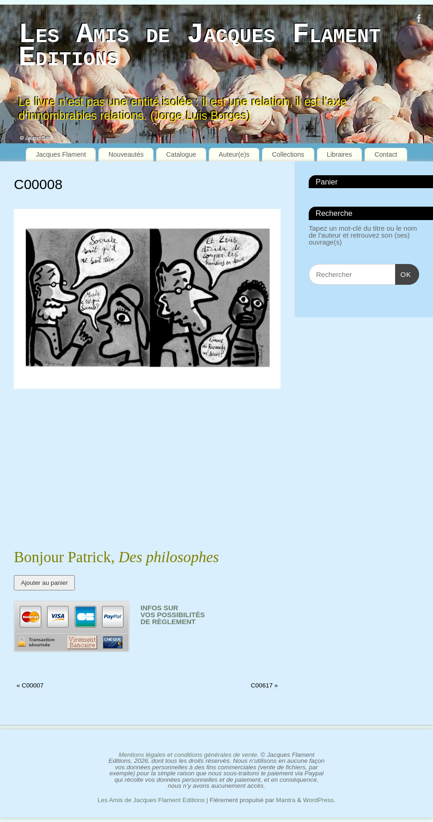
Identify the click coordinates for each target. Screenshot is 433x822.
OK (403, 274)
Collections (288, 154)
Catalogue (181, 154)
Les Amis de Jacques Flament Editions (199, 46)
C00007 (30, 685)
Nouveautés (126, 154)
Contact (385, 154)
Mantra (285, 800)
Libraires (339, 154)
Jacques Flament (61, 154)
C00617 (264, 685)
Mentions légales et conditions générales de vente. (189, 754)
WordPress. (319, 800)
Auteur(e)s (234, 154)
